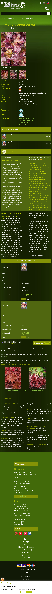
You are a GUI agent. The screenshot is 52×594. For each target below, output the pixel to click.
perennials (22, 124)
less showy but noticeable (27, 118)
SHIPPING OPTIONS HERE (26, 351)
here (7, 357)
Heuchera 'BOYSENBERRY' (9, 391)
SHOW (11, 152)
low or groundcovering (26, 120)
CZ (44, 3)
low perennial (23, 122)
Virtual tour (21, 496)
